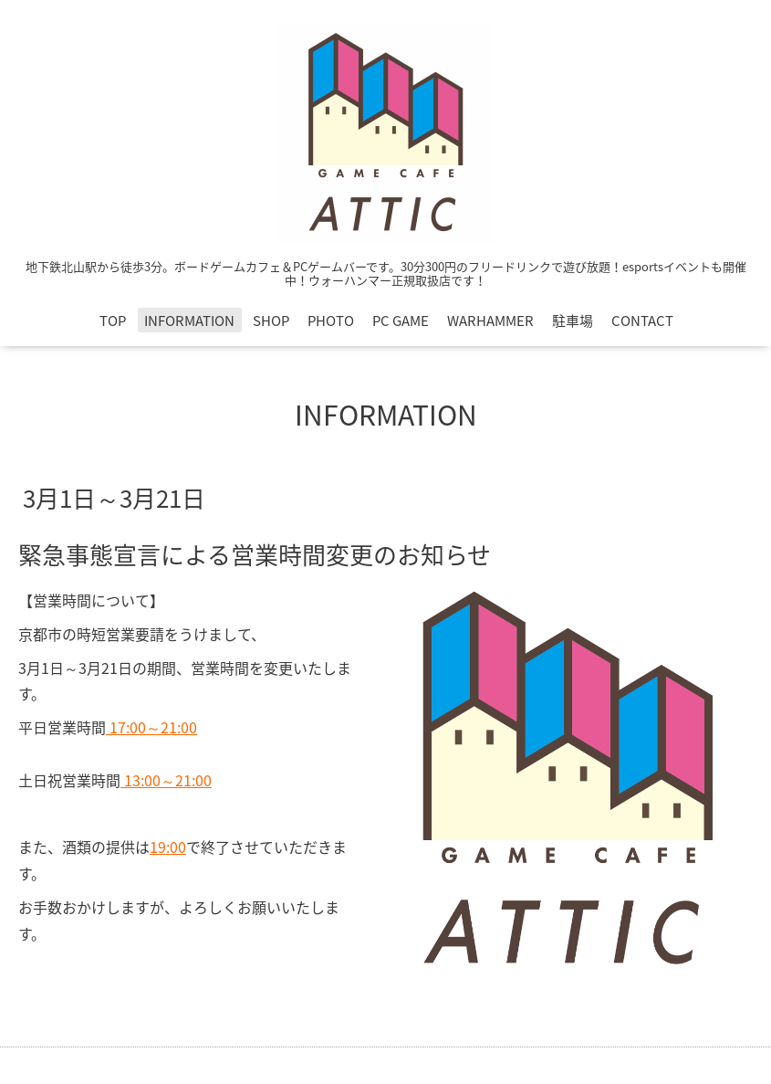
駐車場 (572, 320)
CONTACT (642, 320)
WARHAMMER (490, 320)
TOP (112, 320)
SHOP (271, 320)
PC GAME (400, 320)
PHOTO (330, 320)
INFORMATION (189, 320)
